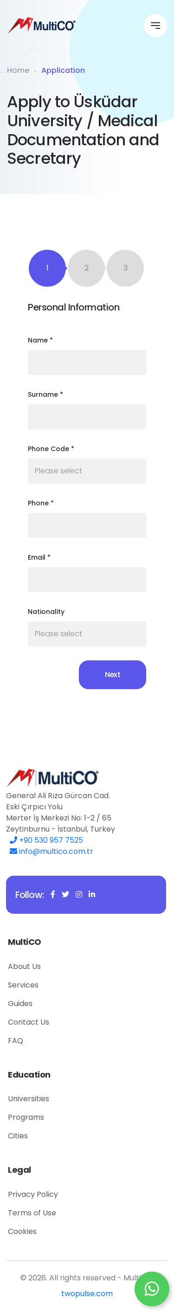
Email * (39, 557)
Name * (40, 340)
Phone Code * (51, 448)
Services (42, 985)
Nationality (46, 611)
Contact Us (48, 1022)
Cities (37, 1135)
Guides (39, 1003)
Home (18, 70)
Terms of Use (51, 1213)
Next (112, 674)
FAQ (35, 1040)
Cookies (41, 1231)
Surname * (45, 394)
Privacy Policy (52, 1194)
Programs (45, 1117)
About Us (43, 966)
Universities (48, 1098)
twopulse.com (87, 1297)
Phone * (41, 503)
